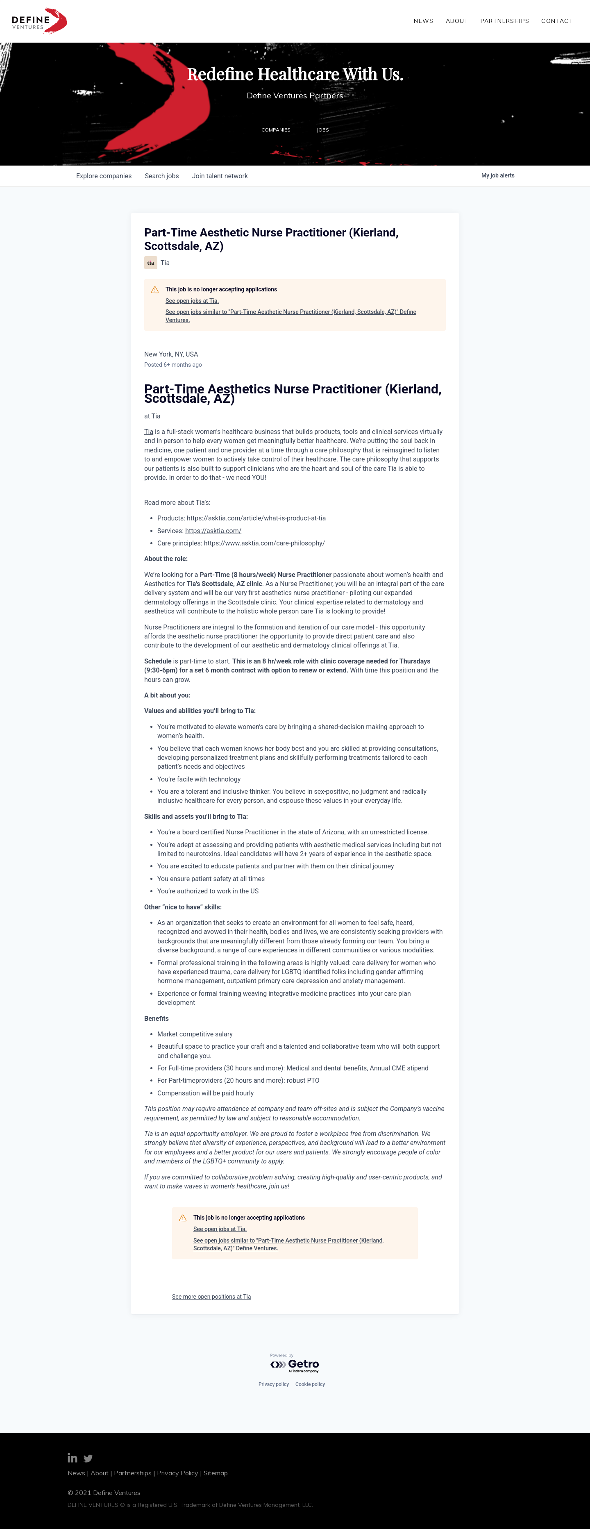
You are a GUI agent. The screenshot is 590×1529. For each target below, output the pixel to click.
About (461, 21)
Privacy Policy (177, 1473)
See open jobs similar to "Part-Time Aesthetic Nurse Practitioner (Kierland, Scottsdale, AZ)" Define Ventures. (291, 316)
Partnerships (507, 21)
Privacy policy (274, 1384)
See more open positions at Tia (211, 1296)
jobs (162, 176)
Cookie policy (310, 1384)
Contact (558, 21)
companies (104, 176)
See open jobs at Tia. (192, 301)
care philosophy (339, 450)
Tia (148, 432)
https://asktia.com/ (213, 531)
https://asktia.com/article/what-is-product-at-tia (256, 518)
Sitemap (216, 1473)
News (430, 21)
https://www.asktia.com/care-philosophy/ (264, 543)
